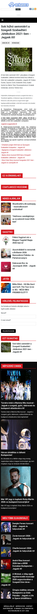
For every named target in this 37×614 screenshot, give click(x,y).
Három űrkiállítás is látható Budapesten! (13, 453)
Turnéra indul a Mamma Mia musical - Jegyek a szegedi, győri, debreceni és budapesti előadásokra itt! (18, 405)
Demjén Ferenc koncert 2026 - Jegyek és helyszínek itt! (22, 526)
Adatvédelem (8, 608)
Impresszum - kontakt (24, 606)
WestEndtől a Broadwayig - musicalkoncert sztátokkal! (24, 207)
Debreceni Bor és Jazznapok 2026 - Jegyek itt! (24, 266)
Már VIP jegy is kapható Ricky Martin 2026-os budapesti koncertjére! (17, 500)
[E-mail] (18, 323)
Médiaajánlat (9, 606)
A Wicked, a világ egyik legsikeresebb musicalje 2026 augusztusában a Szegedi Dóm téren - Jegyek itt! (17, 579)
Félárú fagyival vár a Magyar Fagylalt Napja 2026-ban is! (22, 240)
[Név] (18, 316)
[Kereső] (8, 9)
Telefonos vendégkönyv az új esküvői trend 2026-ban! (23, 219)
